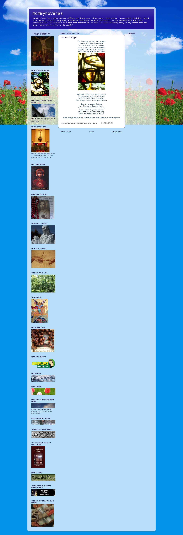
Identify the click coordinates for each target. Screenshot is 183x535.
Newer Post (66, 132)
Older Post (117, 132)
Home (91, 132)
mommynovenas (48, 13)
